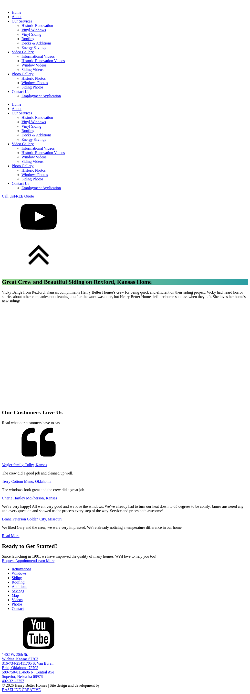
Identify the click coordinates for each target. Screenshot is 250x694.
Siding (17, 578)
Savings (18, 591)
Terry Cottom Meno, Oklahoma (26, 481)
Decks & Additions (36, 43)
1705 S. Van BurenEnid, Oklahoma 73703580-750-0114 (27, 667)
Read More (11, 536)
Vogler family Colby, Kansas (24, 465)
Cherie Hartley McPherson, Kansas (29, 498)
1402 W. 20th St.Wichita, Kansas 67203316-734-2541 (20, 658)
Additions (19, 586)
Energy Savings (33, 47)
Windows (19, 573)
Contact (18, 608)
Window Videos (34, 65)
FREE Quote (24, 196)
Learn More (45, 561)
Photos (17, 604)
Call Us (8, 196)
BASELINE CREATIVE (21, 690)
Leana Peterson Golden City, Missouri (32, 519)
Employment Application (41, 96)
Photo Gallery (22, 74)
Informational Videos (38, 56)
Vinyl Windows (33, 30)
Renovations (21, 569)
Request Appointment (19, 561)
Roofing (27, 39)
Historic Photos (33, 78)
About (16, 17)
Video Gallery (23, 52)
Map (15, 595)
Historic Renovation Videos (43, 61)
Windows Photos (34, 83)
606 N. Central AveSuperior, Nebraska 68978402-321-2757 (28, 676)
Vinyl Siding (31, 34)
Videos (17, 600)
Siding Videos (32, 69)
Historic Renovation (37, 25)
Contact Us (20, 91)
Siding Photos (32, 87)
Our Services (22, 21)
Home (16, 12)
